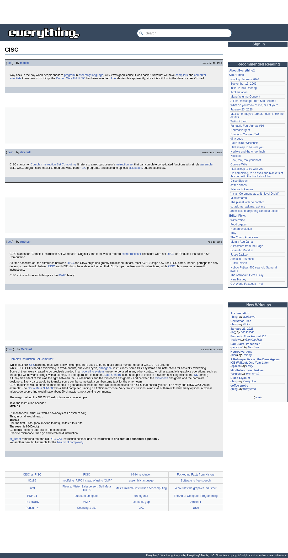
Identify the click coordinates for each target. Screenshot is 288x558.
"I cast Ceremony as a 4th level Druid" (254, 193)
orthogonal (105, 368)
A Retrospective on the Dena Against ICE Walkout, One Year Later (255, 361)
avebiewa (249, 316)
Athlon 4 (195, 501)
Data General (112, 375)
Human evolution (241, 228)
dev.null (25, 152)
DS (196, 375)
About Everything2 (242, 70)
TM (75, 78)
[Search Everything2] (184, 33)
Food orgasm (238, 224)
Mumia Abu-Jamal (241, 241)
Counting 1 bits (86, 507)
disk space (135, 168)
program (69, 75)
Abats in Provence (242, 259)
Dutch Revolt (238, 263)
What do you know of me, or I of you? (254, 105)
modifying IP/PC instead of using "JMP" (87, 480)
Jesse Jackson (239, 254)
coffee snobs (238, 185)
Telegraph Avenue (241, 189)
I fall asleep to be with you (246, 147)
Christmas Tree (240, 321)
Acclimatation (238, 92)
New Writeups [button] (258, 305)
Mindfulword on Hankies (247, 370)
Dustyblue (249, 381)
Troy (233, 233)
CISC (51, 266)
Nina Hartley (238, 279)
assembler (206, 164)
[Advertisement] (144, 12)
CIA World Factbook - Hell (246, 283)
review (235, 339)
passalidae (247, 332)
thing (10, 349)
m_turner (15, 439)
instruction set (124, 164)
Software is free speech (196, 480)
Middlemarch (238, 198)
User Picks (236, 75)
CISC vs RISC (32, 474)
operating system (93, 371)
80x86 (62, 275)
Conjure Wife (238, 164)
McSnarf (26, 349)
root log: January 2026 (244, 79)
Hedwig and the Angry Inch (247, 151)
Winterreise (237, 220)
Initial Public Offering (243, 88)
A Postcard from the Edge (246, 246)
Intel (114, 78)
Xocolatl (235, 156)
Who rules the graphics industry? (196, 488)
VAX (59, 439)
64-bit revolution (141, 474)
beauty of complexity (70, 442)
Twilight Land (238, 121)
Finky (246, 324)
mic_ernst (252, 373)
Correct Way (64, 78)
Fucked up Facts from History (195, 474)
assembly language (91, 75)
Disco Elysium (239, 180)
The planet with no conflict (247, 202)
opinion (236, 366)
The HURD (32, 501)
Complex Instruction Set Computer (31, 359)
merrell (25, 63)
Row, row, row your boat (245, 160)
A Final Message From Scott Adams (253, 101)
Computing (69, 164)
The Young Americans (244, 237)
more (258, 397)
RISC (81, 78)
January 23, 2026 (241, 109)
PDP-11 (32, 496)
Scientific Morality (241, 250)
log (233, 332)
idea (9, 63)
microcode (161, 378)
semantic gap (141, 501)
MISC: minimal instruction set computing (141, 488)
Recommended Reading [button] (258, 64)
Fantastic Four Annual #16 (247, 125)
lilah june (253, 347)
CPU (32, 365)
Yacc (195, 507)
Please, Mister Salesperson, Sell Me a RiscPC (86, 488)
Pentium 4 (32, 507)
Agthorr (25, 241)
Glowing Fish (253, 339)
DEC (53, 439)
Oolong (247, 355)
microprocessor (131, 254)
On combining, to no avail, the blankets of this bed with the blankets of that (256, 174)
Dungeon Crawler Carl (244, 134)
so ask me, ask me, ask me (247, 206)
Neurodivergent (240, 130)
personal (236, 347)
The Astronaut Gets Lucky (246, 275)
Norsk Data (35, 388)
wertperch (249, 389)
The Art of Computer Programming (196, 496)
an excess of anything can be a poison (254, 211)
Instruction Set (52, 164)
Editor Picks (237, 215)
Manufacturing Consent (245, 96)
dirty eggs (236, 138)
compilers (182, 75)
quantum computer (87, 496)
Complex (36, 164)
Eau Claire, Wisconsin (244, 143)
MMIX (86, 501)
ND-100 (48, 388)
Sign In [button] (258, 44)
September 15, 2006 (243, 83)
